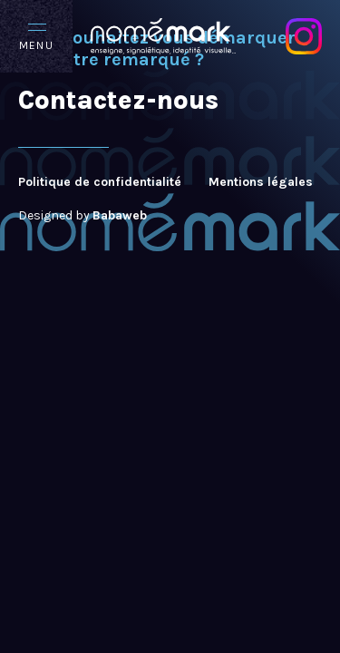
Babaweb (119, 215)
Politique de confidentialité (99, 182)
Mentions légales (261, 182)
